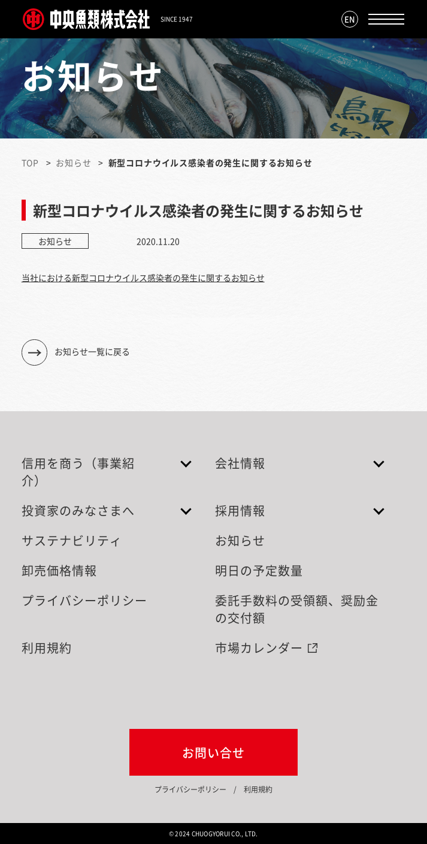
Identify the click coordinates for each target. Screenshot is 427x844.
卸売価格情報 (59, 570)
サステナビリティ (72, 540)
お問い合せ (213, 752)
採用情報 (240, 510)
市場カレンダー (259, 647)
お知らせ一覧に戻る (92, 351)
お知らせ (73, 162)
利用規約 (47, 647)
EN (349, 19)
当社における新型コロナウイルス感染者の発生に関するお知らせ (143, 278)
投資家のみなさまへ (78, 510)
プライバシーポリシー (84, 600)
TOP (31, 162)
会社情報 (240, 463)
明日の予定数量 (259, 570)
